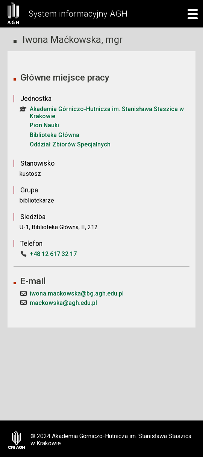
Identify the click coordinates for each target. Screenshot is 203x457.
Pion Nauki (44, 125)
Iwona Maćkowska (62, 39)
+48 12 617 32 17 (53, 253)
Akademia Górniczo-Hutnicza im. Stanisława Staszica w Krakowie (102, 112)
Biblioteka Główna (54, 135)
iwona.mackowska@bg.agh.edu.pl (77, 293)
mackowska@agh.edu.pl (63, 302)
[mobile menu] (190, 14)
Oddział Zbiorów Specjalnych (70, 144)
